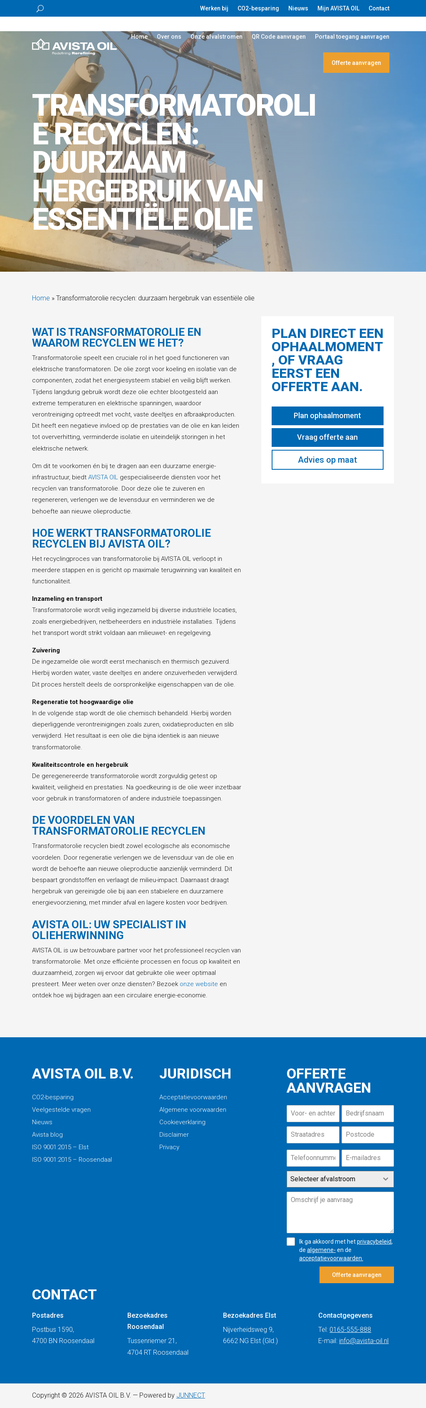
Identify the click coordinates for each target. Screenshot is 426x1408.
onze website (199, 984)
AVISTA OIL (103, 477)
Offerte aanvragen (356, 62)
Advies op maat (327, 460)
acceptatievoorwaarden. (331, 1258)
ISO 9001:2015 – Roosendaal (72, 1160)
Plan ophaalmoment (327, 415)
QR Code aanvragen (279, 36)
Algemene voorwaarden (192, 1110)
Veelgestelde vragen (61, 1110)
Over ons (169, 36)
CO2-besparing (258, 8)
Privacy (169, 1147)
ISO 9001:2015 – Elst (60, 1147)
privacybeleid (374, 1241)
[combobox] (340, 1179)
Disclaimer (174, 1135)
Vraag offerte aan (327, 437)
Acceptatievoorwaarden (193, 1097)
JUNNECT (190, 1395)
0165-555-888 (350, 1330)
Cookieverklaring (182, 1122)
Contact (379, 8)
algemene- (321, 1250)
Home (139, 36)
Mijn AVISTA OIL (338, 8)
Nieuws (298, 8)
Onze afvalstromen (217, 36)
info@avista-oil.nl (364, 1341)
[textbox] (332, 1179)
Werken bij (214, 8)
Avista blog (47, 1135)
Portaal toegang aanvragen (352, 36)
